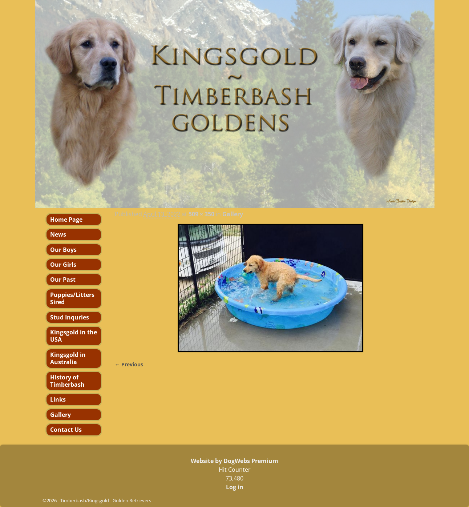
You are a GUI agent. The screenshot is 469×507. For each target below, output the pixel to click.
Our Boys (63, 250)
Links (58, 399)
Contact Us (66, 430)
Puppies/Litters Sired (72, 298)
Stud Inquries (69, 317)
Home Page (66, 220)
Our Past (63, 279)
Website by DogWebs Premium (234, 461)
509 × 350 (201, 214)
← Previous (129, 364)
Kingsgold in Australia (68, 358)
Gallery (232, 214)
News (58, 234)
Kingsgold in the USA (73, 335)
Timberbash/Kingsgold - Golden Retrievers (105, 500)
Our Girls (63, 265)
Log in (234, 487)
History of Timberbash (67, 381)
